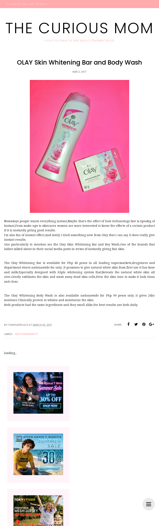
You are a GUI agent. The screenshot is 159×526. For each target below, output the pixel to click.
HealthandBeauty (26, 334)
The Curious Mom (79, 27)
